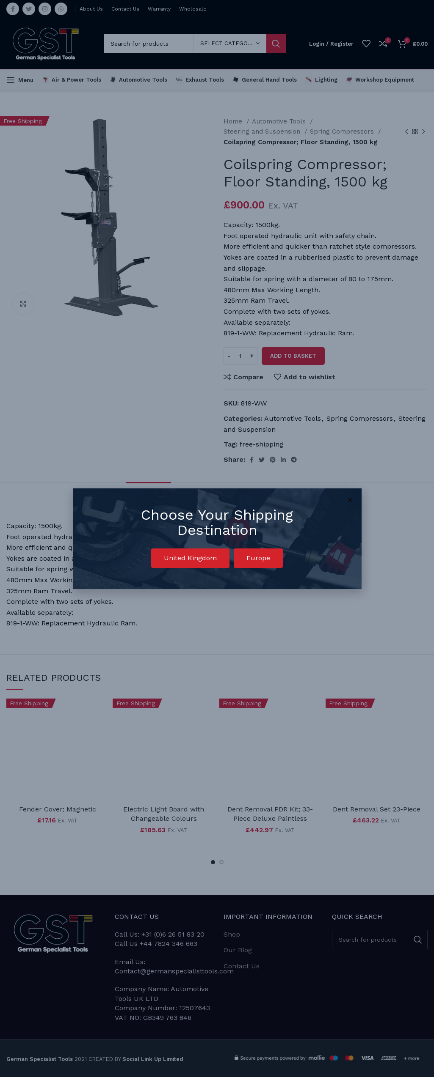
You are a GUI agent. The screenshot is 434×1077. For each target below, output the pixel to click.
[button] (190, 558)
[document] (217, 538)
